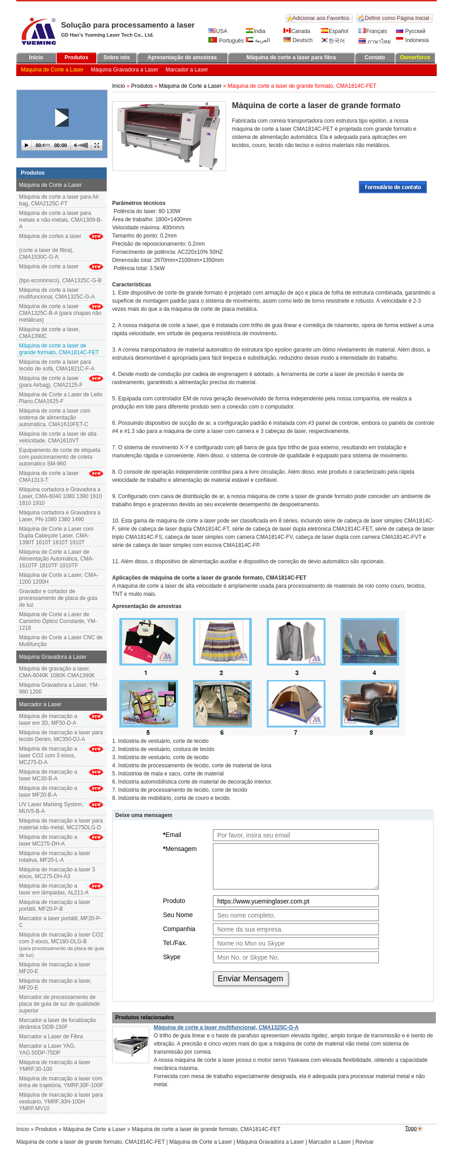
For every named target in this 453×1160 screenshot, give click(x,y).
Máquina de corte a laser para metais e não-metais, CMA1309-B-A (60, 220)
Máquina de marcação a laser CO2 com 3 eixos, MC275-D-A (48, 755)
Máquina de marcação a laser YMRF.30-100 (54, 1065)
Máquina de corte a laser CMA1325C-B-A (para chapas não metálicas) (60, 313)
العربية (258, 40)
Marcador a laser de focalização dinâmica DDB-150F (57, 1023)
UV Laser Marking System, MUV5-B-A (51, 807)
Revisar (364, 1142)
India (255, 31)
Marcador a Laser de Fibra (51, 1036)
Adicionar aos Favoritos (321, 18)
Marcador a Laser (186, 70)
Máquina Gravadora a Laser (124, 70)
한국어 (333, 41)
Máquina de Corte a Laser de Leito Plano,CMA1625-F (61, 397)
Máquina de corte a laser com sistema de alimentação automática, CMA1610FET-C (54, 418)
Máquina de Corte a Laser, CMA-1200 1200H (58, 578)
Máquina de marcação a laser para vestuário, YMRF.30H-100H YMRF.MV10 (61, 1102)
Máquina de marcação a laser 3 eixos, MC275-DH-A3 (57, 873)
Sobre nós (117, 57)
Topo (411, 1128)
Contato (374, 57)
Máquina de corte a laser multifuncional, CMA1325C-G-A (56, 293)
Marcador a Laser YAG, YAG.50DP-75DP (47, 1049)
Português (226, 40)
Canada (296, 31)
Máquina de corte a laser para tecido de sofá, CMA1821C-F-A (56, 365)
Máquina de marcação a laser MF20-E (54, 968)
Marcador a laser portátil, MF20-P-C (60, 921)
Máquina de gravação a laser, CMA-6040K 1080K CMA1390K (57, 672)
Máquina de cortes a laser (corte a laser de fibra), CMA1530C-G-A (61, 246)
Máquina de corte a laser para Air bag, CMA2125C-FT (59, 200)
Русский (410, 31)
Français (373, 31)
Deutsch (297, 40)
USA (217, 31)
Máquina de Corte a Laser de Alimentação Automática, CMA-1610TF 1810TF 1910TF (56, 559)
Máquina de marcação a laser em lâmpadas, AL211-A (54, 889)
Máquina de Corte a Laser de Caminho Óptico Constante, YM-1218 (58, 621)
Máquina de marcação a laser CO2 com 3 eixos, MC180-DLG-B (61, 945)
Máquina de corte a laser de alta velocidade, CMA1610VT (57, 437)
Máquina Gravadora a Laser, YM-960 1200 (59, 688)
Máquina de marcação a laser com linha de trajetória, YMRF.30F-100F (61, 1082)
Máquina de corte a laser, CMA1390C (49, 332)
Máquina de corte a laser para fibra (291, 57)
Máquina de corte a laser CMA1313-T (49, 476)
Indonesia (412, 40)
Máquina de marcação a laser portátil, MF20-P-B (54, 905)
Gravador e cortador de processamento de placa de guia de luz (58, 598)
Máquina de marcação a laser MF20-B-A (48, 791)
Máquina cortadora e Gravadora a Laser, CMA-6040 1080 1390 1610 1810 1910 (60, 496)
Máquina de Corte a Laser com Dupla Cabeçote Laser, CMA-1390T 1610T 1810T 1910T (56, 536)
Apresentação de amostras (182, 57)
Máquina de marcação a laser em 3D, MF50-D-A (48, 719)
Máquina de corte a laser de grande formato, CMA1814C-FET (90, 1142)
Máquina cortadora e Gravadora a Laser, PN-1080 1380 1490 (59, 516)
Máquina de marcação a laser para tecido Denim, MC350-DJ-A (61, 735)
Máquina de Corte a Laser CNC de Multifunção (61, 640)
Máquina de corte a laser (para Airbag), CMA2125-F (51, 381)
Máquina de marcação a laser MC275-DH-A (48, 840)
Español (334, 31)
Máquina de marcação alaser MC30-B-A (48, 775)
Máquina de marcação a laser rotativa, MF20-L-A (54, 856)
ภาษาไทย (375, 41)
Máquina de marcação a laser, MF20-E (55, 984)
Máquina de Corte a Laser (52, 70)
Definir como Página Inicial (397, 18)
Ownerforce (415, 57)
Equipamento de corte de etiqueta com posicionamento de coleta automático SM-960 (59, 457)
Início (36, 57)
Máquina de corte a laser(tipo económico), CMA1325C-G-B (61, 273)
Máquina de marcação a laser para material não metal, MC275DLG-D (61, 824)
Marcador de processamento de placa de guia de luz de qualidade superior (59, 1004)
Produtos (77, 57)
